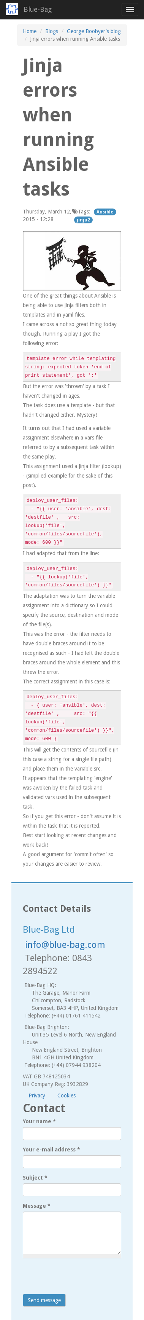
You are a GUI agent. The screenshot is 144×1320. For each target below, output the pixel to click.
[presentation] (80, 1279)
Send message (44, 1300)
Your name (39, 1121)
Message (37, 1206)
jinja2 (83, 220)
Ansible (105, 212)
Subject (35, 1178)
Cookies (66, 1095)
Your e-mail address (51, 1149)
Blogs (51, 31)
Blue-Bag (38, 9)
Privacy (36, 1095)
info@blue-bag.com (65, 944)
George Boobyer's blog (94, 31)
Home (29, 31)
